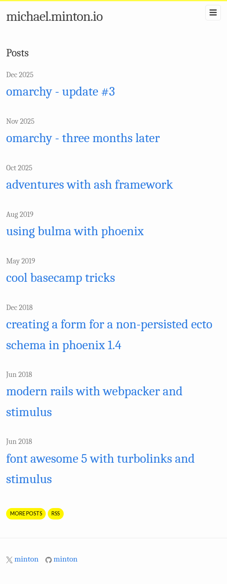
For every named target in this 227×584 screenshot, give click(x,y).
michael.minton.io (54, 16)
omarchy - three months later (83, 138)
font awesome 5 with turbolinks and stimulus (100, 468)
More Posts (26, 513)
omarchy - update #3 (60, 91)
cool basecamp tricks (60, 277)
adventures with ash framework (89, 184)
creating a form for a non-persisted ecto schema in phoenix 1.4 (109, 334)
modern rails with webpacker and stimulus (94, 401)
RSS (55, 513)
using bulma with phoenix (75, 231)
